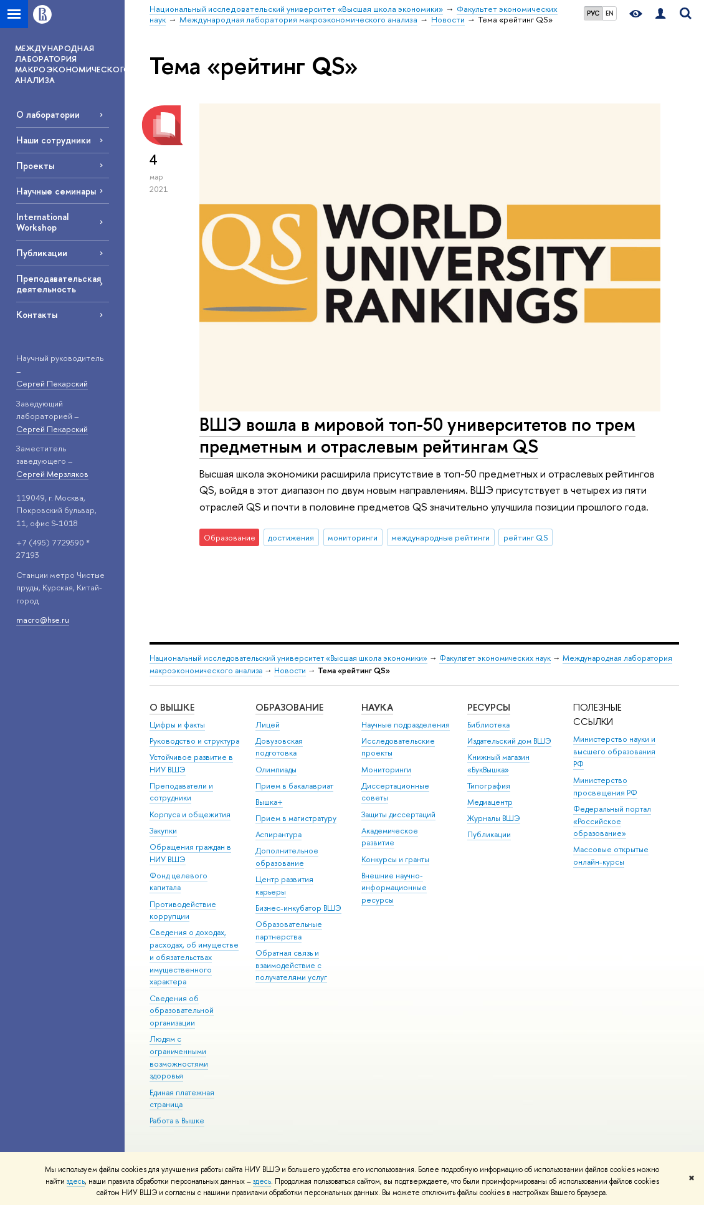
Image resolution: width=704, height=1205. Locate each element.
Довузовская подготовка (279, 747)
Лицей (267, 724)
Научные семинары (56, 191)
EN (610, 13)
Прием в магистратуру (295, 818)
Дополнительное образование (286, 856)
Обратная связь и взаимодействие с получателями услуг (291, 965)
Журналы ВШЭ (493, 818)
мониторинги (353, 537)
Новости (290, 670)
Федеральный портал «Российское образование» (612, 821)
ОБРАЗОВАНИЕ (289, 707)
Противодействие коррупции (183, 910)
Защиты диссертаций (398, 814)
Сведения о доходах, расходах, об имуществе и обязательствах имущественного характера (194, 957)
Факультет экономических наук (495, 658)
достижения (291, 537)
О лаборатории (48, 114)
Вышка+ (269, 802)
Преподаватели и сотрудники (181, 792)
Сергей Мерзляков (52, 473)
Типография (488, 785)
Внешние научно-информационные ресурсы (394, 888)
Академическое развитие (389, 836)
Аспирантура (278, 834)
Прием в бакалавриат (294, 785)
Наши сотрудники (53, 140)
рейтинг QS (525, 537)
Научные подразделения (405, 724)
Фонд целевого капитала (178, 881)
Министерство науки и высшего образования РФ (614, 751)
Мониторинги (386, 769)
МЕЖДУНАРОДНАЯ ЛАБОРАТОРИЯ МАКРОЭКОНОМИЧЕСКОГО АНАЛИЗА (70, 63)
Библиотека (488, 724)
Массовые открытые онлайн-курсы (611, 855)
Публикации (41, 253)
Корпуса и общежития (190, 814)
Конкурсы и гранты (395, 859)
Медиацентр (490, 802)
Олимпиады (276, 769)
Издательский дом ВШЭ (509, 741)
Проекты (35, 165)
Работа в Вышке (177, 1120)
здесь (76, 1181)
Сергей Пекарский (52, 383)
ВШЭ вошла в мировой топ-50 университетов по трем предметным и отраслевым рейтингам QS (417, 435)
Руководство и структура (194, 741)
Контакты (36, 314)
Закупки (163, 830)
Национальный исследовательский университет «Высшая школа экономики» (288, 658)
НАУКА (377, 707)
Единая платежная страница (182, 1098)
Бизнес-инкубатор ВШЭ (298, 908)
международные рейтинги (440, 537)
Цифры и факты (177, 724)
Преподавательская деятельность (58, 283)
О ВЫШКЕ (172, 707)
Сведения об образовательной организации (182, 1011)
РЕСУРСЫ (488, 707)
